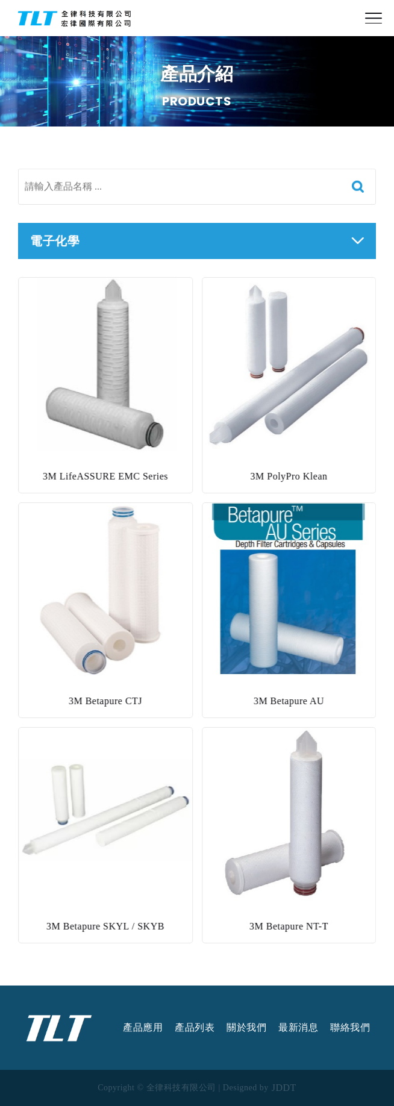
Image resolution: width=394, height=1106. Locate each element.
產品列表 (194, 1028)
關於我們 (246, 1028)
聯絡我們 (350, 1028)
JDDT (284, 1088)
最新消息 (298, 1028)
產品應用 (143, 1028)
